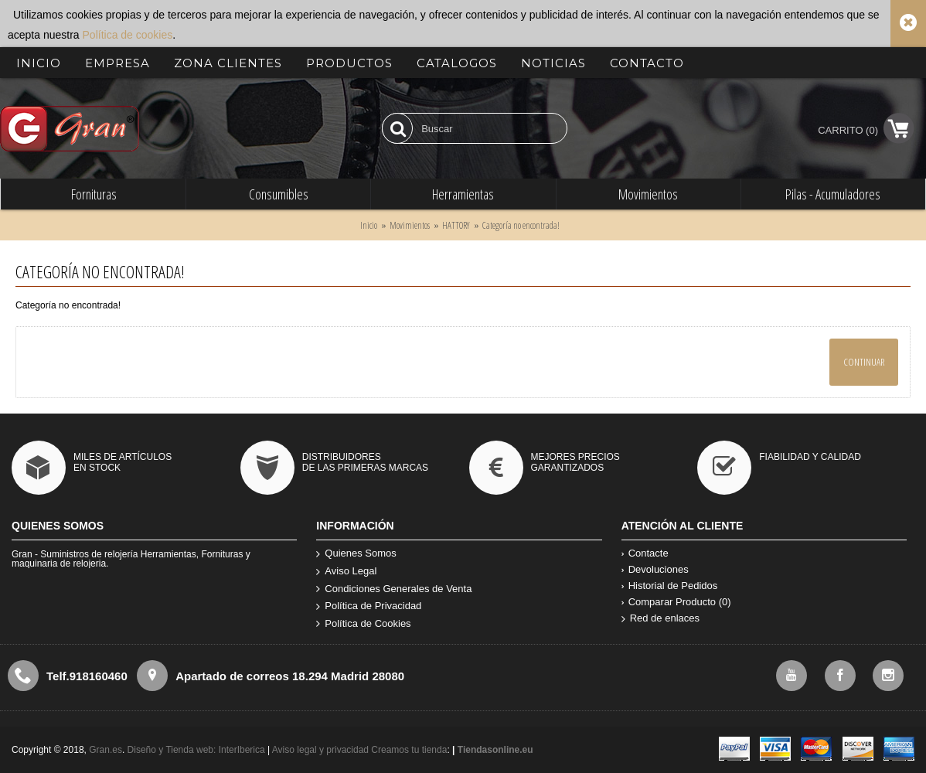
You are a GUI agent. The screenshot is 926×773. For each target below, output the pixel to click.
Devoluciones (655, 569)
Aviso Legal (346, 571)
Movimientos (410, 225)
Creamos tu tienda (409, 749)
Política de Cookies (363, 624)
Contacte (645, 553)
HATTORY (456, 225)
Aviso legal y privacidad (322, 749)
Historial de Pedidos (669, 585)
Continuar (863, 362)
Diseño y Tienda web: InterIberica (196, 749)
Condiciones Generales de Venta (394, 589)
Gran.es (105, 749)
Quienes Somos (356, 553)
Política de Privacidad (368, 606)
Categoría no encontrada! (521, 225)
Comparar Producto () (676, 602)
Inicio (368, 225)
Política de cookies (128, 35)
